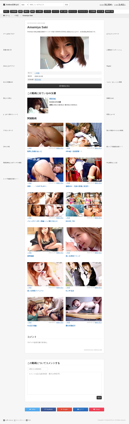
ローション (72, 11)
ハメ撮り (39, 11)
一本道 (37, 73)
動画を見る (66, 86)
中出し (6, 11)
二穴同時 (92, 11)
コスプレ (47, 11)
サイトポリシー (20, 420)
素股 (32, 11)
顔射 (20, 11)
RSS (29, 420)
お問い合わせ (9, 420)
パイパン (55, 11)
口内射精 (13, 11)
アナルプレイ (83, 11)
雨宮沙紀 (38, 79)
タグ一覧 (100, 11)
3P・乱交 (64, 11)
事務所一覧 (109, 11)
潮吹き (26, 11)
